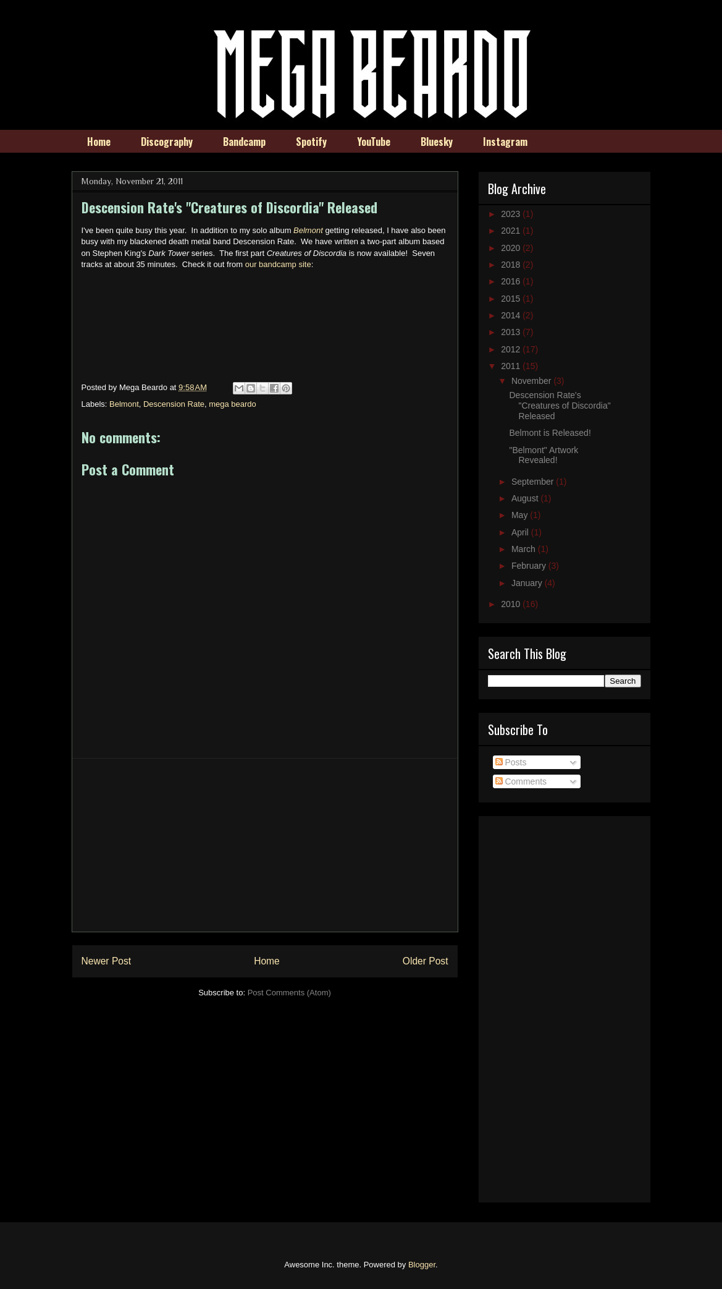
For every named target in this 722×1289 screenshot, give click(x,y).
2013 (512, 332)
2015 (512, 299)
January (528, 583)
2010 (512, 604)
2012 (512, 349)
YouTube (373, 141)
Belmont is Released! (549, 433)
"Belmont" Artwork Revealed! (543, 455)
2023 (512, 214)
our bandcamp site (278, 264)
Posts (511, 762)
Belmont (124, 404)
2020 (512, 248)
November (532, 381)
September (533, 482)
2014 (512, 315)
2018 (512, 265)
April (521, 532)
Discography (167, 141)
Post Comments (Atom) (289, 992)
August (525, 498)
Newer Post (107, 961)
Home (99, 141)
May (520, 515)
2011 (512, 366)
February (529, 566)
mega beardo (232, 404)
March (524, 549)
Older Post (425, 961)
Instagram (505, 141)
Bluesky (437, 141)
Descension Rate (173, 404)
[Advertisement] (265, 845)
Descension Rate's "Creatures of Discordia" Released (559, 405)
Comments (521, 781)
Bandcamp (244, 141)
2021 (512, 231)
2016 (512, 281)
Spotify (311, 141)
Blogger (421, 1264)
